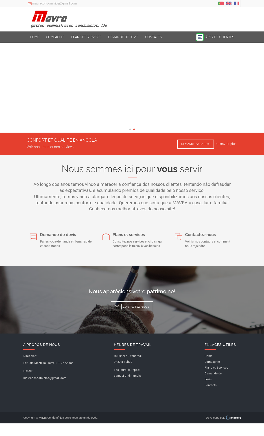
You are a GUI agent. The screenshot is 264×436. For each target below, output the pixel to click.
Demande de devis (123, 37)
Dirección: (30, 356)
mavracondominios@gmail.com (52, 4)
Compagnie (55, 37)
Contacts (153, 37)
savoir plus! (228, 144)
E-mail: (28, 371)
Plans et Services (86, 37)
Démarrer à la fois (195, 144)
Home (34, 37)
